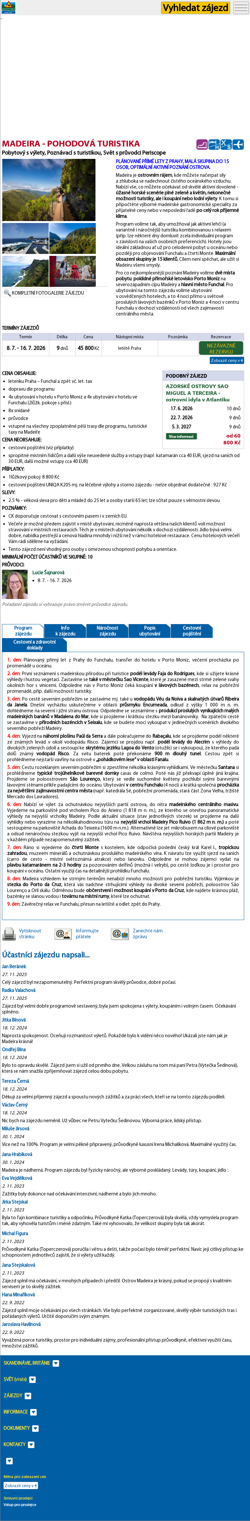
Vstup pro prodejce (20, 1504)
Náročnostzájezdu (107, 631)
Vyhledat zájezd (195, 8)
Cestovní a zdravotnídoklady (34, 645)
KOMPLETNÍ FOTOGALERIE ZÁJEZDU (48, 293)
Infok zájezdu (65, 631)
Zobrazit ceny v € (227, 360)
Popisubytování (149, 631)
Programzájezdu (23, 631)
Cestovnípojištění (192, 631)
